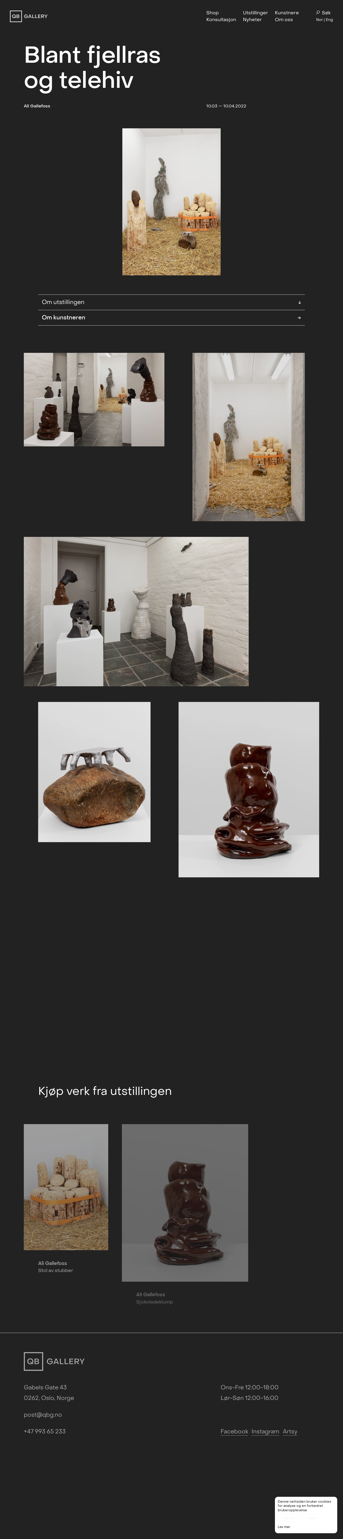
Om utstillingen (171, 302)
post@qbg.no (43, 1363)
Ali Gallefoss (37, 106)
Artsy (290, 1380)
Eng (329, 19)
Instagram (265, 1380)
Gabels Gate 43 (45, 1336)
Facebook (234, 1380)
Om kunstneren (171, 318)
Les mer (284, 1528)
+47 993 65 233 (45, 1380)
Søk (323, 13)
